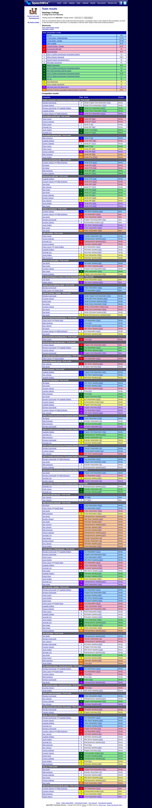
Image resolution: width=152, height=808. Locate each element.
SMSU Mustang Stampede (55, 57)
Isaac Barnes (47, 538)
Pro (90, 323)
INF (94, 141)
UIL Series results (33, 22)
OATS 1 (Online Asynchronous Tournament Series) (63, 54)
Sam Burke (46, 184)
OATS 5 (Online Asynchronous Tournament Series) (63, 68)
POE (104, 111)
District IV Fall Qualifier (51, 260)
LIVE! (65, 3)
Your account (101, 3)
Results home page (33, 16)
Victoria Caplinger (48, 122)
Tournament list (34, 18)
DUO (103, 108)
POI (109, 103)
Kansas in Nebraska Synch (52, 361)
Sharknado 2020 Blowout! (51, 494)
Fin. (81, 154)
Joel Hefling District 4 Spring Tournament (57, 356)
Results (92, 3)
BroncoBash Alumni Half (51, 116)
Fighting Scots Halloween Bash (53, 285)
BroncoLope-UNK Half (54, 49)
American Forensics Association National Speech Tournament (67, 90)
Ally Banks (46, 165)
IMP (93, 119)
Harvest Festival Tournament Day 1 (58, 60)
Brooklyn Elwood (48, 198)
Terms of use (102, 805)
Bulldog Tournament (53, 65)
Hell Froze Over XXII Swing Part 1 (58, 87)
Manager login (112, 3)
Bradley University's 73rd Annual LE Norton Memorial (61, 100)
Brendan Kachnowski (49, 103)
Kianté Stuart (59, 290)
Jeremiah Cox (47, 127)
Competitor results (48, 29)
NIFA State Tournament (54, 62)
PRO (104, 105)
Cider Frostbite (51, 43)
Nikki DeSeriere (62, 113)
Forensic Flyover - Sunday (55, 46)
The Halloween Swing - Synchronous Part (57, 685)
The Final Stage (52, 52)
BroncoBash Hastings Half (52, 135)
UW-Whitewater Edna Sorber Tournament (57, 707)
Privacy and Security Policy (114, 805)
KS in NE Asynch (52, 81)
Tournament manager (105, 803)
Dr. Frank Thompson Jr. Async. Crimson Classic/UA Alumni (63, 277)
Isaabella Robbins (65, 108)
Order (78, 3)
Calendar (85, 3)
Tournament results (81, 803)
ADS (94, 165)
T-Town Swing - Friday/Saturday (57, 38)
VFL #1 (49, 35)
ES (104, 636)
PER (105, 301)
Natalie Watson (47, 282)
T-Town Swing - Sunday (54, 41)
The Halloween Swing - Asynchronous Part (57, 666)
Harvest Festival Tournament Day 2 (55, 337)
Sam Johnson (47, 187)
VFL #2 (49, 79)
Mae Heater (46, 190)
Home (59, 3)
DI (92, 124)
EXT (94, 122)
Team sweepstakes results (50, 27)
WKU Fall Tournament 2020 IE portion (59, 71)
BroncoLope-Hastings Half (52, 160)
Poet (90, 680)
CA (102, 222)
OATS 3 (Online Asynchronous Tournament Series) (63, 73)
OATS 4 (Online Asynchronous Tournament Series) (60, 456)
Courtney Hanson (48, 105)
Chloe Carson (47, 119)
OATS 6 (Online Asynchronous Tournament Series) (60, 484)
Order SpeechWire (67, 803)
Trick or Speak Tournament (55, 84)
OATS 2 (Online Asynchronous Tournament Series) (63, 76)
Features (72, 3)
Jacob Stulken (47, 130)
